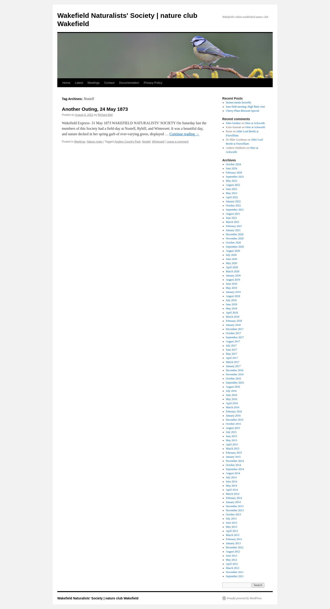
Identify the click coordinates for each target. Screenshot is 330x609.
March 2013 (232, 535)
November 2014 (235, 461)
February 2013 (234, 539)
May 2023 (231, 180)
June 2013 (231, 522)
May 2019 (231, 288)
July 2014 (231, 477)
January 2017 (233, 366)
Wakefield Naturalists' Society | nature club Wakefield (97, 598)
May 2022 (231, 193)
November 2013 (235, 510)
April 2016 (232, 403)
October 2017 (233, 333)
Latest (79, 82)
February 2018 (234, 320)
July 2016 (231, 390)
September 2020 (235, 246)
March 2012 (232, 568)
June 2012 (231, 555)
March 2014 (232, 493)
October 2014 (233, 465)
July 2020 (231, 255)
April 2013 (232, 531)
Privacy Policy (153, 82)
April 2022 (232, 197)
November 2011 (235, 572)
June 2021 (231, 217)
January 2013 (233, 543)
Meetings (94, 82)
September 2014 (235, 469)
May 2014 (231, 485)
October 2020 (233, 242)
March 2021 (232, 222)
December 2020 (234, 234)
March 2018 (232, 316)
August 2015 (233, 428)
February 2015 (234, 452)
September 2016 (235, 382)
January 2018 (233, 325)
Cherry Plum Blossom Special (242, 110)
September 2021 (235, 209)
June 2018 (231, 304)
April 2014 (232, 489)
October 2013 (233, 514)
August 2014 (233, 473)
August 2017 (233, 341)
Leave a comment (177, 141)
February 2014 (234, 498)
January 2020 (233, 275)
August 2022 (233, 185)
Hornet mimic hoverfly (238, 102)
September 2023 (235, 176)
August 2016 (233, 386)
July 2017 (231, 345)
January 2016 (233, 415)
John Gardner (233, 123)
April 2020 (232, 267)
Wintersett (158, 141)
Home (66, 82)
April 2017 (232, 358)
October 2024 (233, 164)
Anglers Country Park (127, 141)
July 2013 (231, 518)
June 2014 (231, 481)
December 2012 (234, 547)
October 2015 (233, 423)
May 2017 (231, 353)
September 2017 (235, 337)
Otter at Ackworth (255, 123)
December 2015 (234, 419)
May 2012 (231, 559)
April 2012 (232, 564)
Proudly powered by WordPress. (244, 598)
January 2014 (233, 502)
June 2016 (231, 395)
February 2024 (234, 172)
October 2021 (233, 205)
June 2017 (231, 349)
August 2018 (233, 296)
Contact (109, 82)
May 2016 (231, 399)
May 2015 (231, 440)
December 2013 (234, 506)
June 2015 (231, 436)
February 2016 (234, 411)
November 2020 (235, 238)
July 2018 (231, 300)
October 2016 (233, 378)
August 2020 (233, 250)
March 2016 (232, 407)
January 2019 (233, 292)
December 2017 (234, 329)
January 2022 (233, 201)
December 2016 (234, 370)
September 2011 (235, 576)
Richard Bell (105, 114)
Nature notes (95, 141)
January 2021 (233, 230)
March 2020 (232, 271)
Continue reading (184, 134)
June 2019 (231, 283)
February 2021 (234, 226)
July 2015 (231, 432)
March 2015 (232, 448)
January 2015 (233, 456)
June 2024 (231, 168)
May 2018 (231, 308)
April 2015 (232, 444)
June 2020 (231, 259)
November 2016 (235, 374)
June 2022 (231, 189)
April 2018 (232, 312)
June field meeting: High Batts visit (245, 106)
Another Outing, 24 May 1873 (95, 109)
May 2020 (231, 263)
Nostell (146, 141)
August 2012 (233, 551)
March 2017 (232, 362)
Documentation (129, 82)
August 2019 (233, 279)
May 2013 (231, 526)
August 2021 (233, 213)
